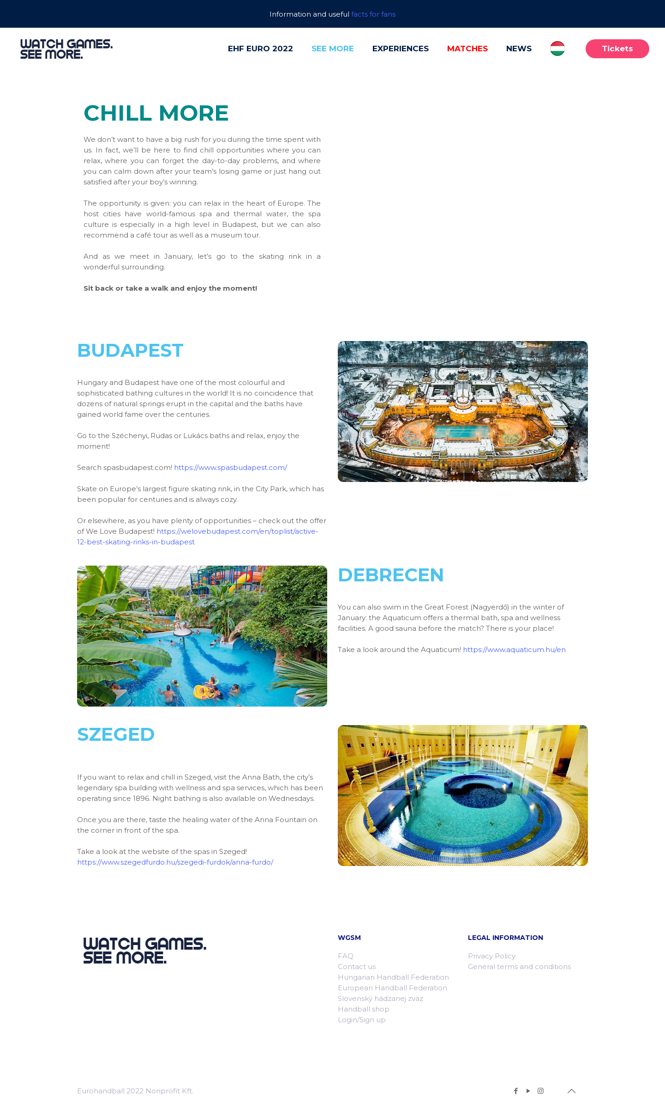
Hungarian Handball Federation (393, 977)
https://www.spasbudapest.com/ (230, 467)
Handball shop (363, 1009)
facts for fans (373, 14)
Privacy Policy (491, 955)
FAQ (345, 955)
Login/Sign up (362, 1019)
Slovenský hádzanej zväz (380, 998)
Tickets (617, 48)
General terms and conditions (519, 966)
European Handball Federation (392, 987)
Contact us (357, 966)
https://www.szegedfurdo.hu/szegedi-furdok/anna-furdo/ (175, 862)
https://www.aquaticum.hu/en (514, 649)
